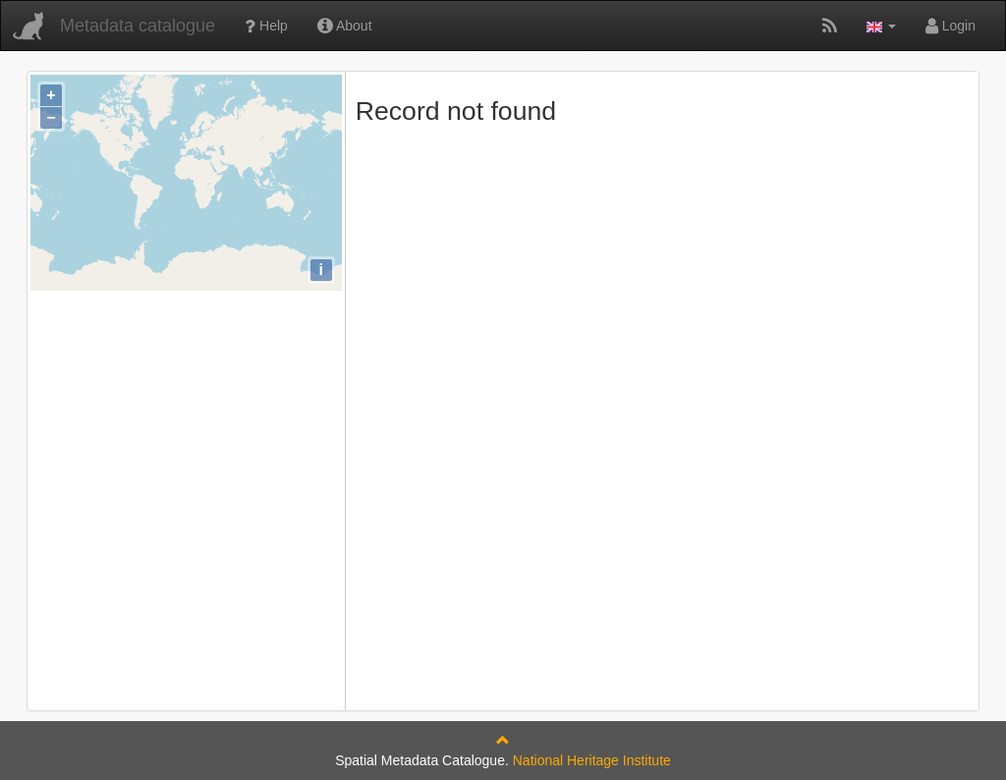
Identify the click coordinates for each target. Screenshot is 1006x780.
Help (266, 25)
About (344, 25)
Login (950, 25)
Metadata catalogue (137, 25)
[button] (881, 25)
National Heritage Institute (592, 760)
